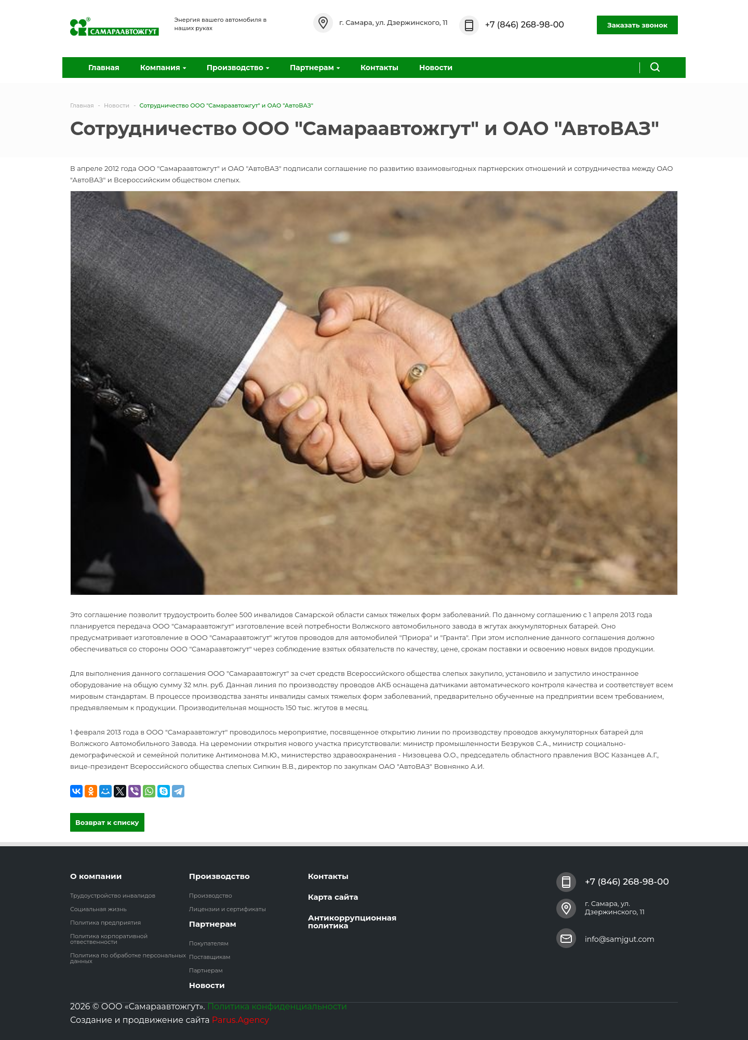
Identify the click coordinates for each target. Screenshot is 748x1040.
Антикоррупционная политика (352, 921)
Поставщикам (210, 957)
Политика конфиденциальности (277, 1006)
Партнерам (315, 67)
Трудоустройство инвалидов (112, 895)
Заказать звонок (637, 25)
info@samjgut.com (619, 939)
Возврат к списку (107, 822)
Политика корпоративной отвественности (109, 938)
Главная (103, 67)
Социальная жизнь (98, 909)
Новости (435, 67)
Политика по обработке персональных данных (128, 958)
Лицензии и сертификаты (227, 909)
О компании (96, 876)
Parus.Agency (240, 1020)
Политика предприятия (105, 922)
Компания (163, 67)
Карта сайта (333, 897)
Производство (238, 67)
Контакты (379, 67)
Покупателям (209, 943)
